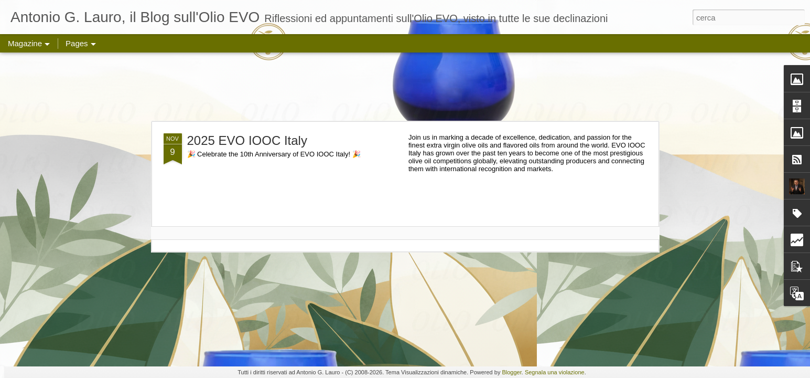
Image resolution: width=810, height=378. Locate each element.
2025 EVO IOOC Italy (247, 140)
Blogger (511, 372)
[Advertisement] (405, 86)
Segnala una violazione (555, 372)
